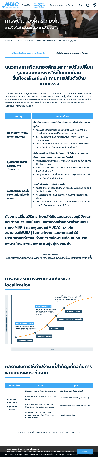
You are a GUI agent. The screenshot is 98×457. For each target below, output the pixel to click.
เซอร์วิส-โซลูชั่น (18, 40)
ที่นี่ (71, 454)
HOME (7, 40)
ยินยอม (85, 451)
